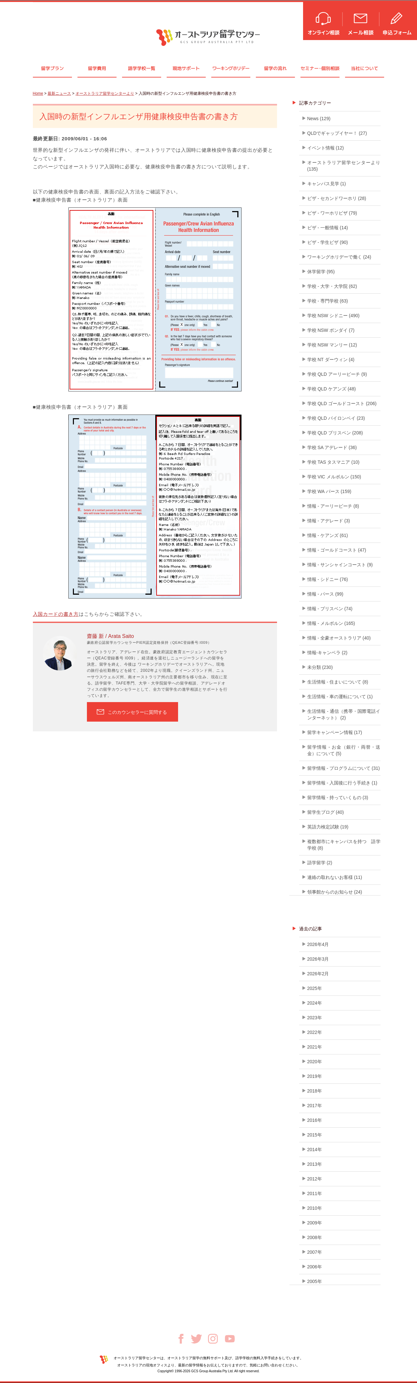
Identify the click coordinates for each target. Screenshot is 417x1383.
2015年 (314, 1134)
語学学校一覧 (141, 68)
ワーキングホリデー (230, 68)
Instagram (213, 1339)
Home (38, 93)
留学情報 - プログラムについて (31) (343, 768)
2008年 (314, 1237)
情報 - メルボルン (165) (331, 623)
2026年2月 (318, 973)
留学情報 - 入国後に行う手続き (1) (342, 782)
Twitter (196, 1339)
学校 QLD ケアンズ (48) (331, 388)
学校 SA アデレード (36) (332, 447)
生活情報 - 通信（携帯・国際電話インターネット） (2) (344, 714)
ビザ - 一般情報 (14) (327, 227)
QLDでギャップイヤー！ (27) (337, 133)
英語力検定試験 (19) (328, 826)
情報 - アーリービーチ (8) (333, 506)
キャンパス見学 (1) (326, 183)
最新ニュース (59, 93)
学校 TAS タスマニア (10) (333, 462)
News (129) (319, 118)
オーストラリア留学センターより (105, 93)
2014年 (314, 1149)
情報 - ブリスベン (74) (330, 608)
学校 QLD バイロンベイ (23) (336, 418)
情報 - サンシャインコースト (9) (340, 564)
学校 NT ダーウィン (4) (330, 359)
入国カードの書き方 (56, 614)
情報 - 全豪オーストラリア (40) (339, 638)
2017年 (314, 1105)
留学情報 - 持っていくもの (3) (337, 797)
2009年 (314, 1222)
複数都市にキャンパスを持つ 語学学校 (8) (344, 845)
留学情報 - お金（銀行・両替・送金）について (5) (344, 750)
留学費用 (97, 68)
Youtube (230, 1339)
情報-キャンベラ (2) (327, 652)
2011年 (314, 1193)
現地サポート (186, 68)
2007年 (314, 1252)
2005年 (314, 1281)
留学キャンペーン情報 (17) (334, 732)
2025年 (314, 988)
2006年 (314, 1266)
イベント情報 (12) (325, 147)
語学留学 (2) (319, 862)
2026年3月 (318, 959)
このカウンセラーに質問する (137, 712)
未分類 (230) (320, 667)
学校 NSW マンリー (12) (332, 344)
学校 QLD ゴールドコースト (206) (342, 403)
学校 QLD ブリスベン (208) (335, 432)
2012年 (314, 1178)
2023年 (314, 1017)
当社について (364, 68)
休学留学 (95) (321, 271)
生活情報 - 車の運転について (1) (340, 696)
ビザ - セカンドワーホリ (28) (336, 198)
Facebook (181, 1339)
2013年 (314, 1164)
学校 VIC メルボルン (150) (334, 476)
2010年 (314, 1208)
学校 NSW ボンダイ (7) (330, 330)
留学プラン (52, 68)
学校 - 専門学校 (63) (327, 300)
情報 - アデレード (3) (328, 520)
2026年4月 (318, 944)
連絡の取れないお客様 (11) (334, 877)
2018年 (314, 1091)
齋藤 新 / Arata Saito (110, 636)
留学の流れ (275, 68)
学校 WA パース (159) (329, 491)
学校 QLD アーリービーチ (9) (337, 374)
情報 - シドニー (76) (327, 579)
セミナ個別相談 (320, 68)
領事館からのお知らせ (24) (334, 892)
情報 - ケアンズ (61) (327, 535)
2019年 (314, 1076)
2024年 (314, 1003)
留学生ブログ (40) (325, 812)
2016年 (314, 1120)
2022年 (314, 1032)
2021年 (314, 1047)
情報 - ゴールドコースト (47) (336, 550)
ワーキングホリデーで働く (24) (339, 257)
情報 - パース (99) (325, 594)
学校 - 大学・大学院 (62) (332, 286)
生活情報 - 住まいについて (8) (337, 681)
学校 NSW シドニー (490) (333, 315)
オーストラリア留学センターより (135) (344, 166)
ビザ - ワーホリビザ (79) (332, 213)
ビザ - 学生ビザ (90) (327, 242)
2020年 (314, 1061)
